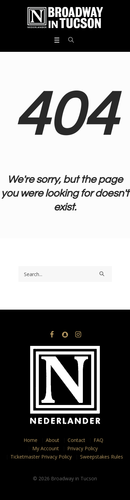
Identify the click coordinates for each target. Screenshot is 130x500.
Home (30, 440)
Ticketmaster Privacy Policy (41, 456)
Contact (76, 440)
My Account (45, 448)
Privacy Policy (82, 448)
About (52, 440)
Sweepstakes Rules (101, 456)
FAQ (98, 440)
